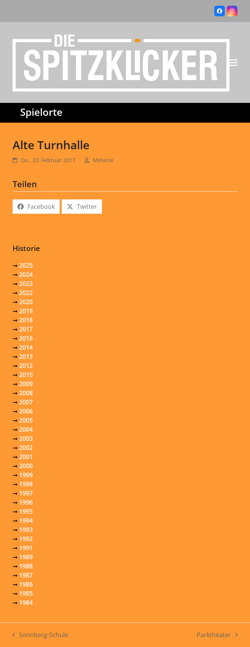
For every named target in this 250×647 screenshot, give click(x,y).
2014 (26, 347)
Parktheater (217, 635)
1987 (26, 575)
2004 (26, 429)
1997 (26, 493)
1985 (26, 593)
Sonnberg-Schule (40, 635)
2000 (26, 466)
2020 (26, 302)
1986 (26, 584)
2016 (26, 338)
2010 (26, 375)
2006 (26, 411)
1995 (26, 511)
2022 (26, 293)
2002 (26, 447)
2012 (26, 365)
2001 (26, 457)
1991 (26, 548)
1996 (26, 502)
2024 (26, 274)
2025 (26, 265)
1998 (26, 484)
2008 (26, 393)
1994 (26, 520)
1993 (26, 529)
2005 (26, 420)
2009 (26, 384)
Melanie (103, 160)
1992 (26, 539)
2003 (26, 438)
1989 (26, 557)
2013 (26, 356)
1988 (26, 566)
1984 (26, 602)
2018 (26, 320)
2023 (26, 283)
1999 (26, 475)
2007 (26, 402)
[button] (233, 63)
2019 (26, 311)
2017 (26, 329)
